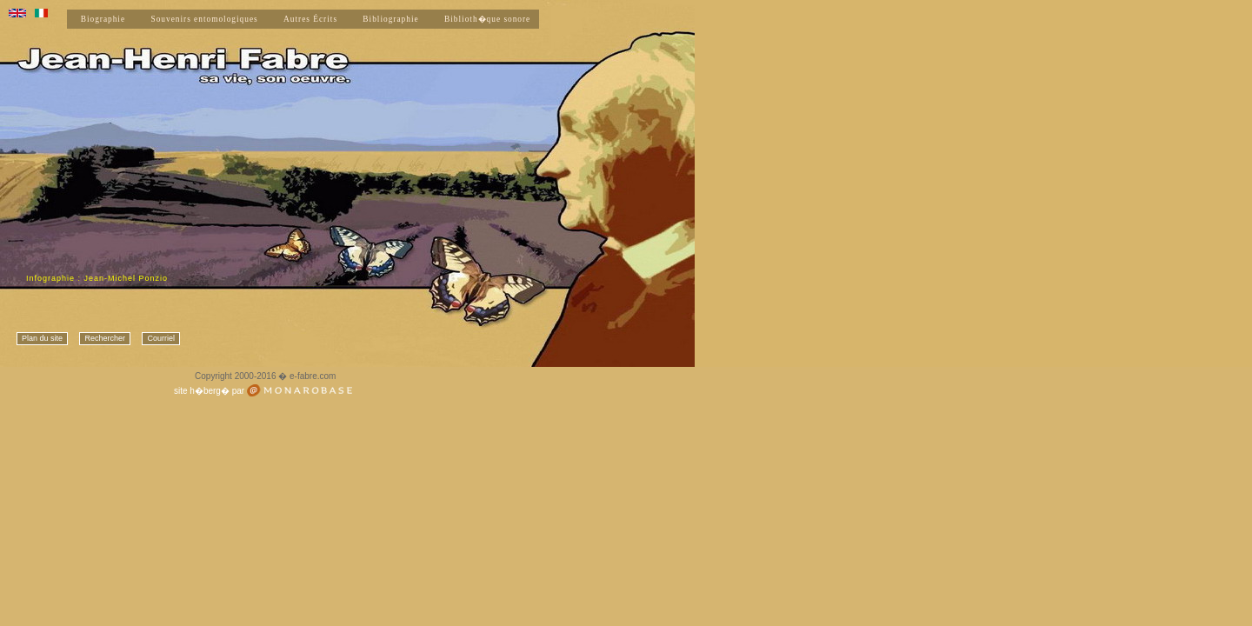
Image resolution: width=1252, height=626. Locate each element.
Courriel (161, 338)
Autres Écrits (310, 19)
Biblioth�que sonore (487, 19)
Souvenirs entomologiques (203, 19)
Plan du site (42, 338)
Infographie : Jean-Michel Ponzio (97, 278)
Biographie (103, 19)
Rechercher (104, 338)
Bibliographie (390, 19)
